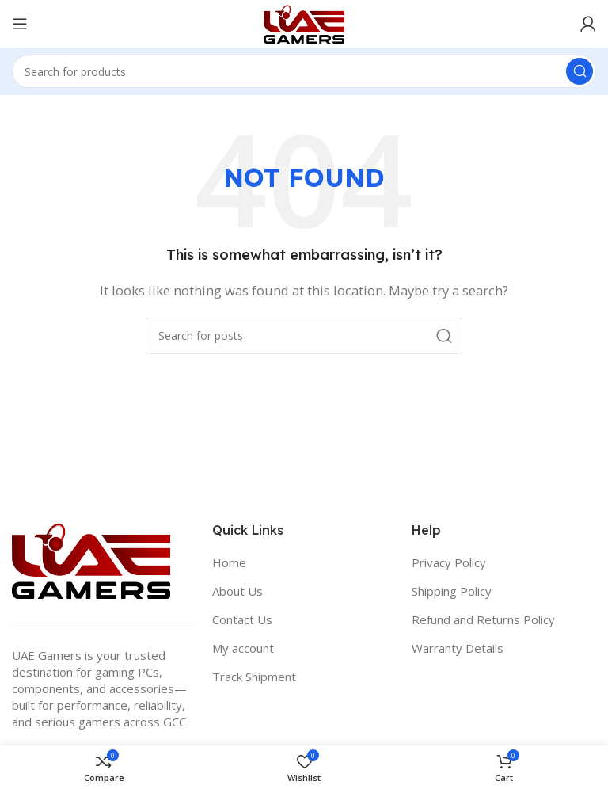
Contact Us (242, 619)
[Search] (304, 71)
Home (229, 562)
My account (243, 648)
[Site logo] (304, 22)
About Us (237, 591)
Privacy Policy (449, 562)
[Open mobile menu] (20, 24)
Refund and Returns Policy (483, 619)
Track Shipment (254, 676)
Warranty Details (458, 648)
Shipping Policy (452, 591)
